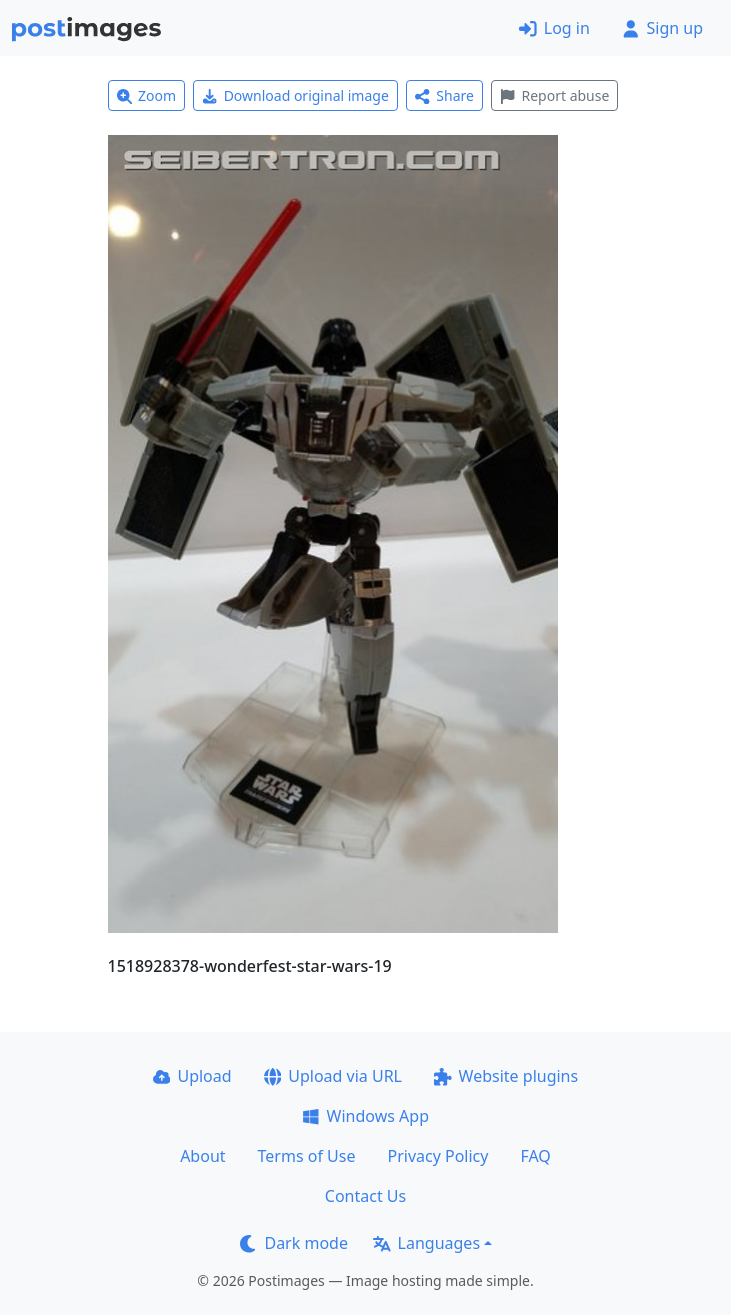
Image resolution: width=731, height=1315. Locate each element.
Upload (192, 1076)
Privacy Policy (437, 1156)
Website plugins (506, 1076)
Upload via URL (333, 1076)
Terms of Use (307, 1156)
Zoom (147, 95)
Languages (426, 1243)
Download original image (295, 95)
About (202, 1156)
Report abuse (554, 95)
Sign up (662, 28)
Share (444, 95)
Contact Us (365, 1196)
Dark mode (294, 1243)
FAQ (535, 1156)
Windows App (365, 1116)
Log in (554, 28)
